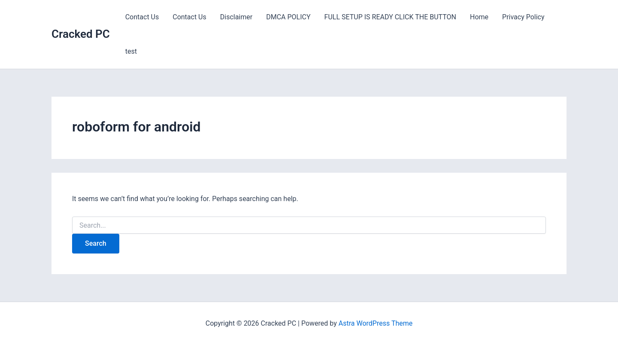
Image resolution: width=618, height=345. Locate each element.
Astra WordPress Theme (375, 323)
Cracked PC (81, 33)
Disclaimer (236, 17)
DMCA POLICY (288, 17)
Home (479, 17)
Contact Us (142, 17)
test (131, 51)
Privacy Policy (523, 17)
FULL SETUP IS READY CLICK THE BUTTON (390, 17)
